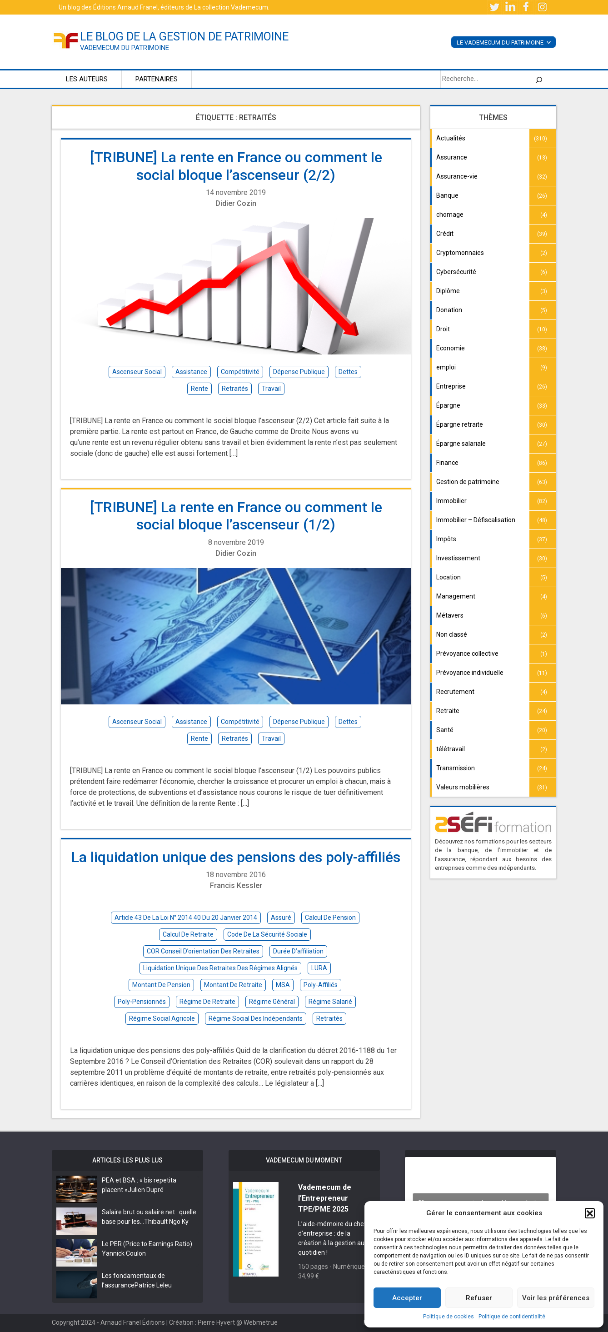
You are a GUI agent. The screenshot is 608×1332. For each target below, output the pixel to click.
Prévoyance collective (467, 653)
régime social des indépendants (256, 1018)
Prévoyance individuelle (469, 672)
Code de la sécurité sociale (267, 934)
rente (199, 388)
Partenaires (156, 79)
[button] (589, 1212)
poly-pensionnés (142, 1001)
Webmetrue (261, 1322)
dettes (348, 371)
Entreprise (451, 386)
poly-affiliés (321, 984)
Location (448, 577)
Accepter (407, 1298)
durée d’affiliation (298, 951)
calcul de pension (330, 917)
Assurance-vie (457, 176)
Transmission (455, 768)
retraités (235, 388)
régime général (272, 1001)
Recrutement (455, 691)
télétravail (450, 749)
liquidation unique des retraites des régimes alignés (220, 968)
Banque (447, 195)
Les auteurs (87, 79)
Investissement (458, 558)
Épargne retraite (459, 424)
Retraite (447, 710)
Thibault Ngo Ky (166, 1221)
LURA (319, 968)
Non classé (451, 634)
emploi (446, 367)
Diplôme (448, 290)
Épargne (448, 405)
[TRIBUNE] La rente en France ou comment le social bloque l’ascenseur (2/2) (236, 166)
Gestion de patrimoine (467, 481)
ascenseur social (137, 371)
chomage (449, 214)
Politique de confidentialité (511, 1316)
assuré (281, 917)
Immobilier (451, 500)
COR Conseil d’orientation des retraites (203, 951)
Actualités (450, 138)
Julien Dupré (146, 1189)
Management (455, 596)
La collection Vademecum (231, 7)
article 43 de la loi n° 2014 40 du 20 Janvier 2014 (186, 917)
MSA (283, 984)
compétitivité (240, 371)
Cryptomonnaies (460, 252)
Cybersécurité (456, 271)
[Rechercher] (539, 79)
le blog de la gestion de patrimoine (184, 36)
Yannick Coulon (124, 1253)
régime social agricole (162, 1018)
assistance (191, 371)
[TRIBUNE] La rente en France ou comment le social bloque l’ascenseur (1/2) (236, 516)
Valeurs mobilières (462, 787)
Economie (450, 348)
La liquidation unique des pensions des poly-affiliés (235, 857)
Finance (447, 462)
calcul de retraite (188, 934)
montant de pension (161, 984)
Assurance (451, 157)
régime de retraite (207, 1001)
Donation (449, 310)
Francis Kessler (236, 885)
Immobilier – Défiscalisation (475, 520)
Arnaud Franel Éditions (132, 1322)
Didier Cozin (235, 203)
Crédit (445, 233)
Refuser (479, 1298)
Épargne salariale (461, 443)
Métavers (449, 615)
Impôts (446, 539)
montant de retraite (233, 984)
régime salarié (330, 1001)
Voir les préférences (555, 1298)
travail (271, 388)
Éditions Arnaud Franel (125, 7)
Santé (445, 729)
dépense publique (299, 371)
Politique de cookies (448, 1316)
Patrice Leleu (153, 1285)
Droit (443, 329)
